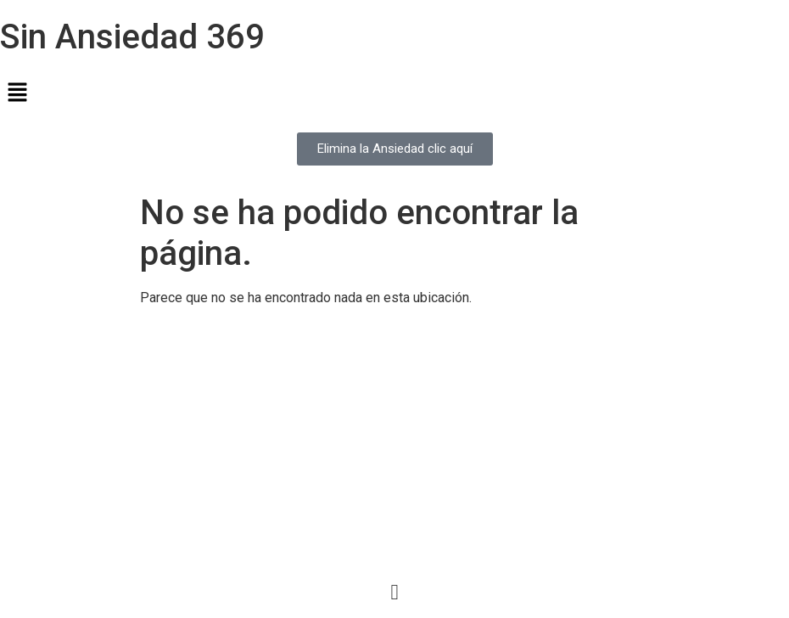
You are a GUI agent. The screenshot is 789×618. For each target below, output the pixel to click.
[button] (394, 93)
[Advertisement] (394, 440)
